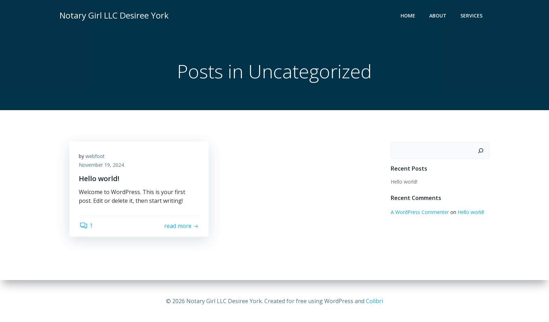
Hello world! (403, 182)
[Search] (481, 151)
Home (408, 16)
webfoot (96, 157)
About (438, 16)
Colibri (374, 301)
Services (472, 16)
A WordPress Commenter (419, 212)
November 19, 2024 (102, 166)
